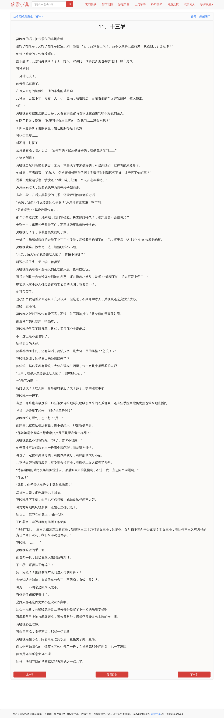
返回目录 (112, 674)
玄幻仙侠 (90, 4)
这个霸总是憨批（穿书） (28, 16)
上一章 (30, 674)
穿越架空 (123, 4)
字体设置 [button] (206, 4)
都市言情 (107, 4)
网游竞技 (173, 4)
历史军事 (140, 4)
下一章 (194, 674)
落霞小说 (20, 4)
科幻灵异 (156, 4)
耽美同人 (189, 4)
